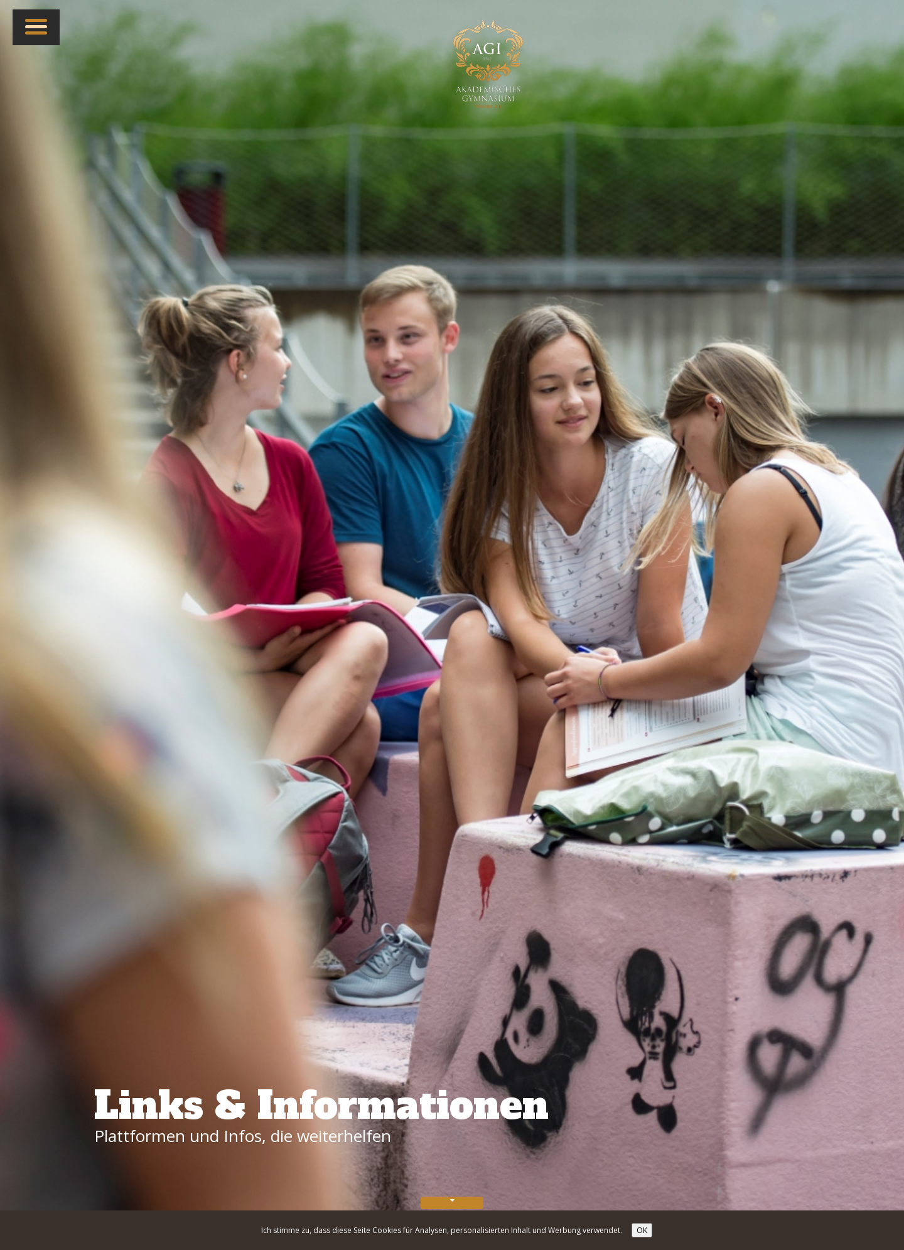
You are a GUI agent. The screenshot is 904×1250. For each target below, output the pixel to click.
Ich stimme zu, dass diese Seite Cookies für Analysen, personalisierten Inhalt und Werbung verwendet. (441, 1230)
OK (642, 1230)
